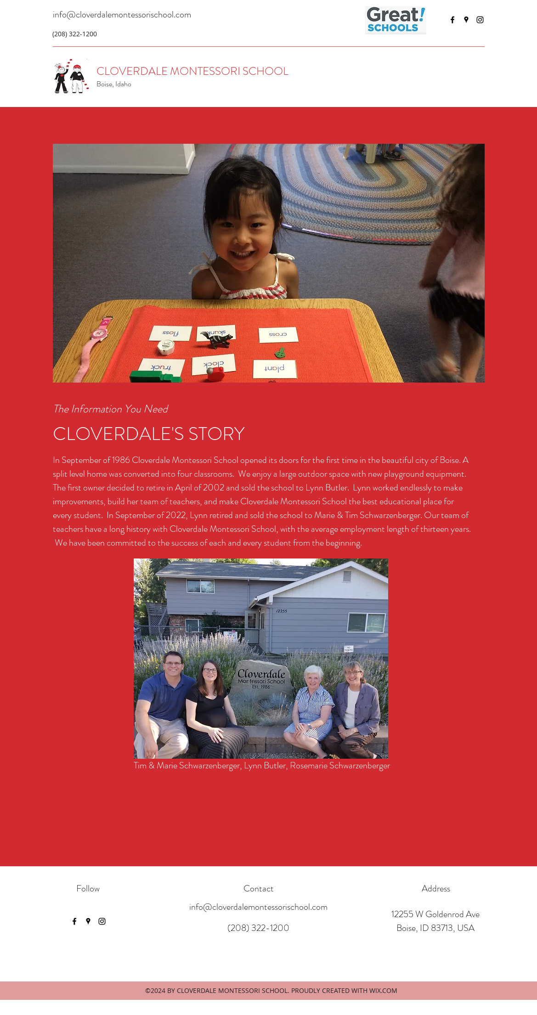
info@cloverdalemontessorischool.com (122, 14)
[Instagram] (480, 19)
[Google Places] (466, 19)
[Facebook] (452, 19)
